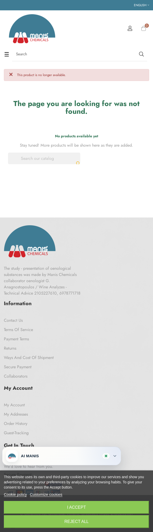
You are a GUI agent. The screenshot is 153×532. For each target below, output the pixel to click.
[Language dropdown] (141, 5)
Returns (10, 348)
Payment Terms (16, 339)
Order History (15, 423)
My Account (14, 405)
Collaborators (15, 376)
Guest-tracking (16, 433)
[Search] (44, 158)
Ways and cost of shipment (29, 358)
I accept (76, 507)
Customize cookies (46, 494)
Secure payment (17, 367)
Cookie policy (15, 494)
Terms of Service (18, 330)
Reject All (77, 521)
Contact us (13, 320)
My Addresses (16, 414)
